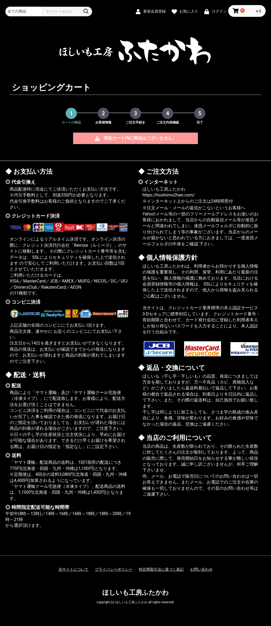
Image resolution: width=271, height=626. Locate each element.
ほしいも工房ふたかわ (135, 592)
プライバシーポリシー (113, 569)
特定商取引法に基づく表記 (161, 569)
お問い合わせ (201, 569)
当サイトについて (73, 569)
